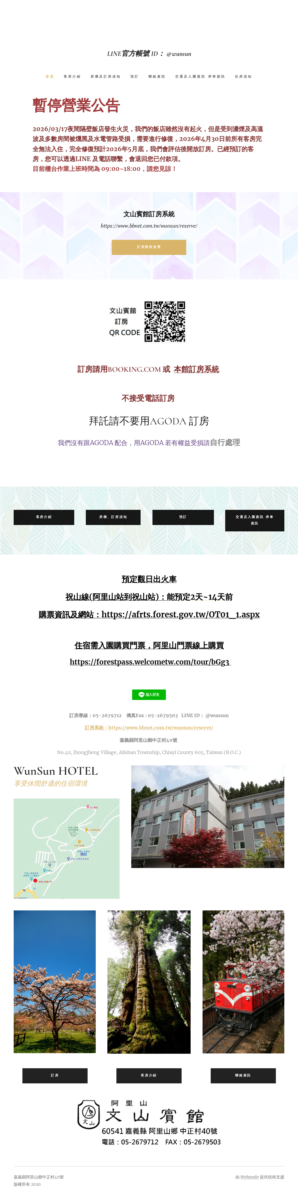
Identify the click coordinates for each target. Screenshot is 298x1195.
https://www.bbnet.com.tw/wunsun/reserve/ (160, 727)
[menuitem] (52, 77)
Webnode (249, 1177)
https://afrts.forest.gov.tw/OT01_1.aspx (181, 614)
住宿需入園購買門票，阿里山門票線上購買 (149, 645)
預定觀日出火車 (149, 579)
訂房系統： (96, 727)
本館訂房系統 (196, 369)
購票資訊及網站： (70, 614)
